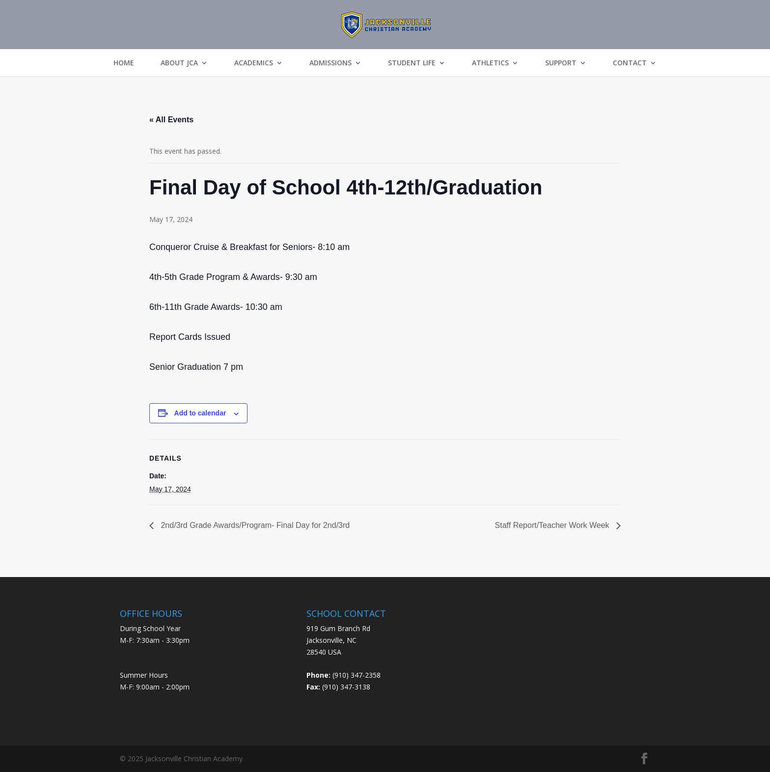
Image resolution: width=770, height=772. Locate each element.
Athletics (490, 62)
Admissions (330, 62)
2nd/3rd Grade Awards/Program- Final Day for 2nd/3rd (254, 525)
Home (123, 62)
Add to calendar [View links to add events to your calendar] (200, 413)
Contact (630, 62)
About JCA (179, 62)
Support (561, 62)
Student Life (412, 62)
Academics (253, 62)
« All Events (171, 119)
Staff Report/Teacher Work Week (553, 525)
